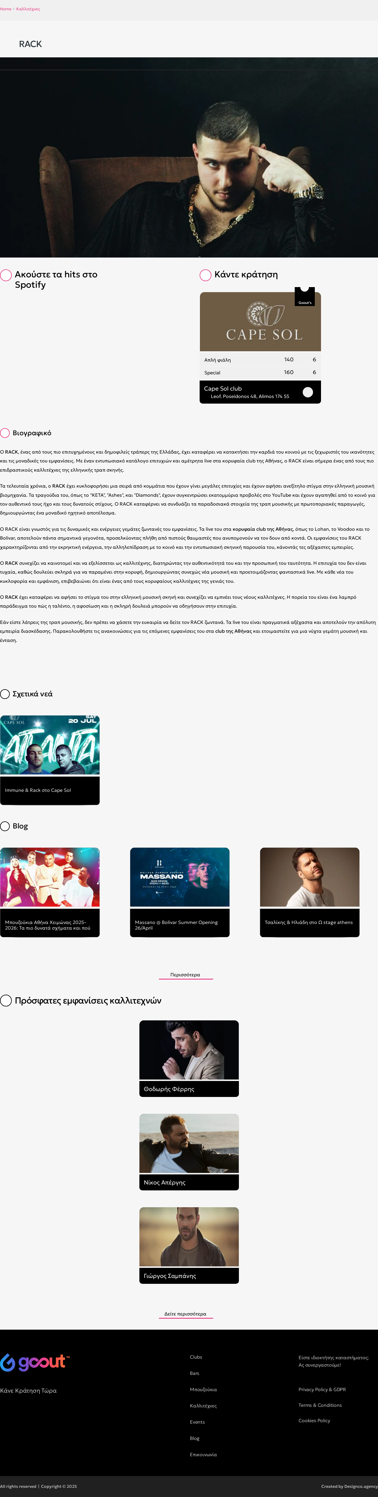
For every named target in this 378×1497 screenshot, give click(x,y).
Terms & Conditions (320, 1405)
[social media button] (4, 1417)
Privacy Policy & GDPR (322, 1389)
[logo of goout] (35, 1362)
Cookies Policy (314, 1420)
